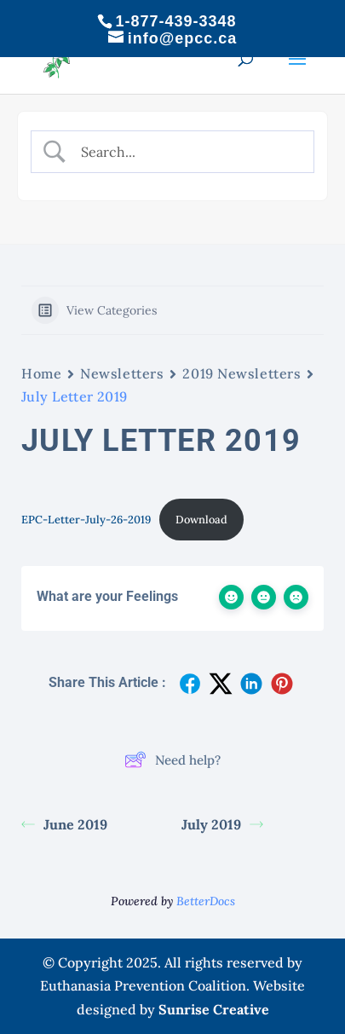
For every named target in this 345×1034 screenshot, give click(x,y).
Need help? (172, 759)
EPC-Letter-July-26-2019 (86, 519)
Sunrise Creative (213, 1009)
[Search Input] (186, 151)
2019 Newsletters (241, 373)
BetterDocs (205, 901)
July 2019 (222, 824)
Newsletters (122, 373)
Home (41, 373)
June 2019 (64, 824)
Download (201, 519)
